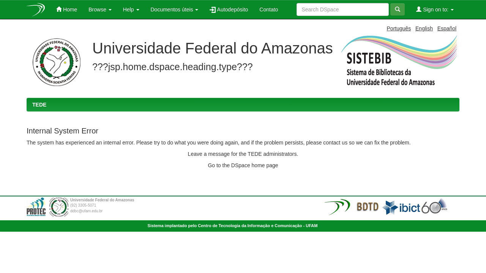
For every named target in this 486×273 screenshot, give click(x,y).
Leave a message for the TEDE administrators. (243, 154)
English (424, 28)
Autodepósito (229, 9)
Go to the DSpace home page (243, 165)
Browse (100, 9)
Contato (268, 9)
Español (447, 28)
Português (399, 28)
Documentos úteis (175, 9)
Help (131, 9)
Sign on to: (435, 9)
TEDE (39, 105)
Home (66, 9)
